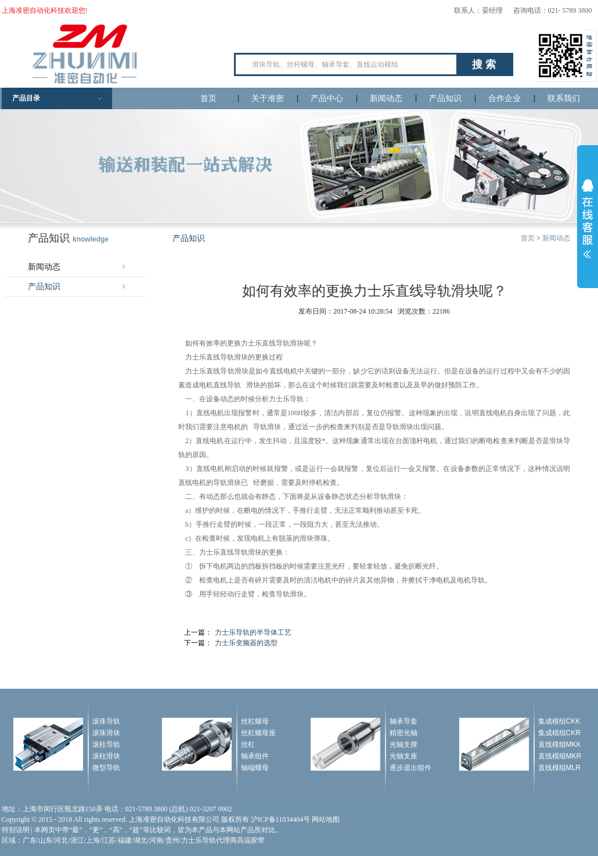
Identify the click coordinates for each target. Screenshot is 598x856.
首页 (208, 98)
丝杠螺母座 (258, 733)
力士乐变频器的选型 (246, 643)
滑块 (297, 343)
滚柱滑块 (106, 756)
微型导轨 (106, 768)
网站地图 (326, 819)
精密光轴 (403, 733)
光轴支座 (403, 756)
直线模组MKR (560, 756)
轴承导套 (403, 721)
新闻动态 (386, 98)
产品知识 (445, 98)
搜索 (485, 64)
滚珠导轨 (106, 721)
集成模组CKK (559, 721)
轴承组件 (255, 756)
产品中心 (327, 98)
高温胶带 (251, 840)
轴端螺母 (255, 768)
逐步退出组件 (410, 768)
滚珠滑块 (106, 733)
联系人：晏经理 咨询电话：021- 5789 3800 (523, 10)
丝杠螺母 (255, 721)
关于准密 (267, 98)
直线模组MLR (559, 768)
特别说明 (16, 830)
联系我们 (563, 98)
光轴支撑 (403, 744)
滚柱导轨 (106, 744)
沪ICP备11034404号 (280, 819)
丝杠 (248, 744)
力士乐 (251, 343)
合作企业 (504, 98)
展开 (587, 219)
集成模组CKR (559, 733)
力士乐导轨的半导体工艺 (253, 632)
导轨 (283, 343)
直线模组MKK (559, 744)
